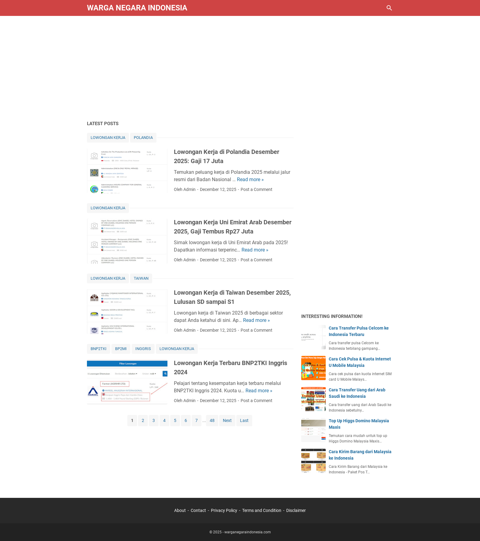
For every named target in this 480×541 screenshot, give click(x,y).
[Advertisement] (240, 68)
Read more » (250, 179)
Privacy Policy (224, 510)
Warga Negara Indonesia (137, 7)
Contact (198, 510)
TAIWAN (141, 278)
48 (212, 420)
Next (227, 420)
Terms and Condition (261, 510)
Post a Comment (256, 189)
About (180, 510)
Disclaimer (296, 510)
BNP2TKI (99, 348)
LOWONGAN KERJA (108, 137)
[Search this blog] (389, 8)
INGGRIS (143, 348)
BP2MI (121, 348)
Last (244, 420)
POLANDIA (143, 137)
